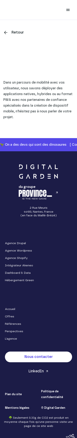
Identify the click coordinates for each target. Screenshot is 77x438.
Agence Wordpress (18, 250)
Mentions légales (17, 408)
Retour (17, 32)
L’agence (11, 338)
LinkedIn (36, 371)
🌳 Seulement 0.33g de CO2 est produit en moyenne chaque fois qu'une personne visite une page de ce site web (38, 422)
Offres (9, 316)
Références (13, 324)
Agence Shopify (16, 258)
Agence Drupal (15, 243)
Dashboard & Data (18, 272)
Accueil (10, 309)
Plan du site (13, 394)
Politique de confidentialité (52, 394)
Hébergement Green (19, 280)
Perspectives (14, 331)
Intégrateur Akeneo (19, 265)
